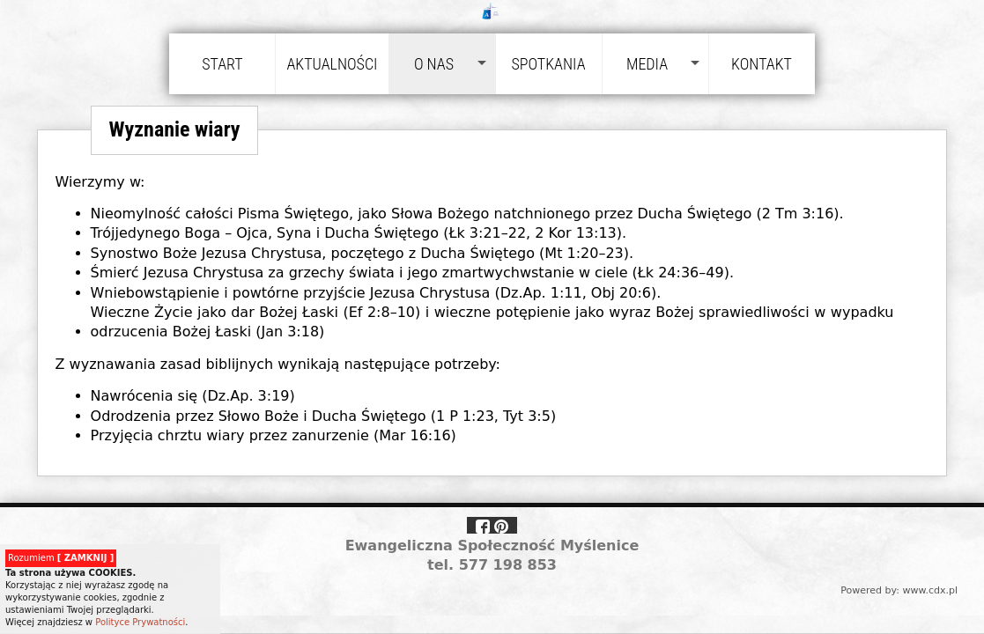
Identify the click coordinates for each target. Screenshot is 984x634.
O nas (434, 64)
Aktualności (331, 64)
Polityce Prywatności (140, 622)
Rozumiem (61, 558)
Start (222, 64)
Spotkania (548, 64)
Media (647, 64)
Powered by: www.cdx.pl (899, 590)
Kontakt (761, 64)
